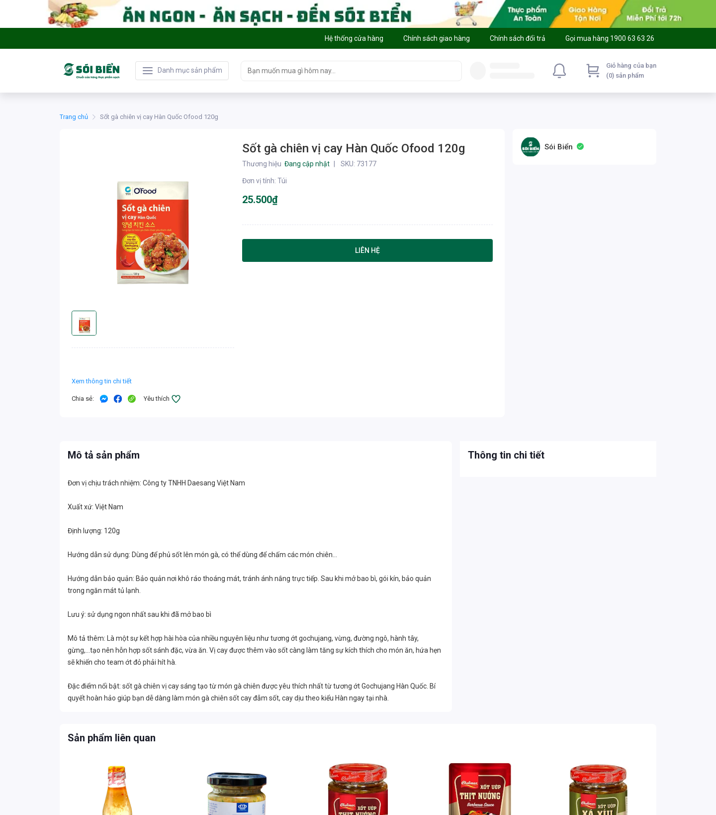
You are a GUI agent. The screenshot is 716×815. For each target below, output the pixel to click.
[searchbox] (342, 71)
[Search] (452, 71)
